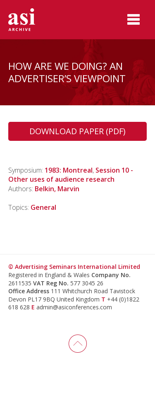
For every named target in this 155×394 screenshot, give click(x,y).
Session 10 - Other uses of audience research (70, 175)
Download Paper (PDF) (77, 131)
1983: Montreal (69, 170)
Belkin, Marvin (57, 188)
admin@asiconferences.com (74, 307)
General (43, 207)
